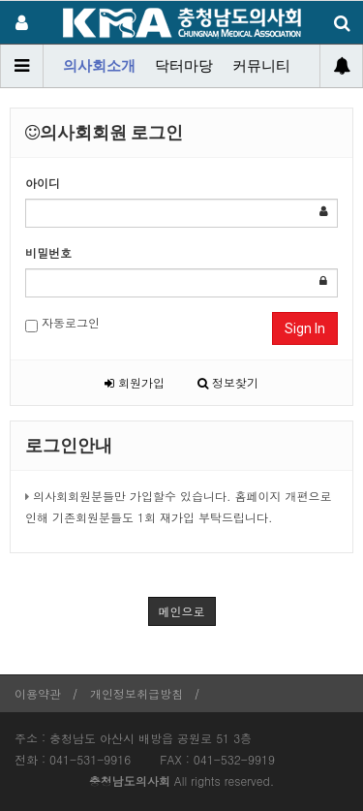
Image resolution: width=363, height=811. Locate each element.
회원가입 (135, 382)
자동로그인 (62, 323)
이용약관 (38, 693)
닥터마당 (184, 66)
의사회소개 (99, 66)
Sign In (305, 328)
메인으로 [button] (182, 611)
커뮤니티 (261, 66)
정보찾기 (227, 382)
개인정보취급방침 (136, 693)
